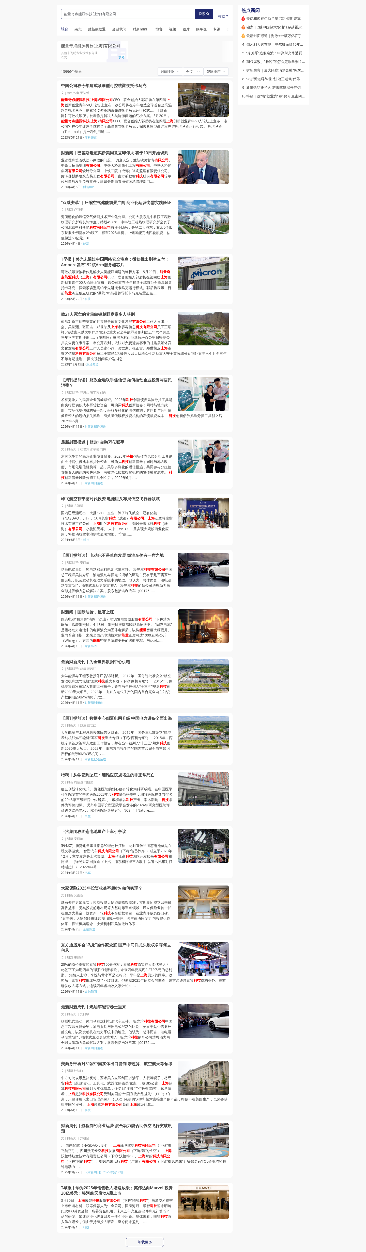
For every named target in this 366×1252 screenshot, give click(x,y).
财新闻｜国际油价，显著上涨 (87, 612)
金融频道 (89, 929)
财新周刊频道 (94, 483)
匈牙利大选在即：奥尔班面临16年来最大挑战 (282, 44)
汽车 (88, 873)
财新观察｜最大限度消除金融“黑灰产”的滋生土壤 (285, 70)
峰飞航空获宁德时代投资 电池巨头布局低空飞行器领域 (110, 499)
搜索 (204, 14)
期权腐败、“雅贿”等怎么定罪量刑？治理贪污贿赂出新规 (290, 61)
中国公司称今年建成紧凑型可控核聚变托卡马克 (103, 85)
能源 (86, 243)
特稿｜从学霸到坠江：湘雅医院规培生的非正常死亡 (108, 775)
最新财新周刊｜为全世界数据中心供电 (95, 661)
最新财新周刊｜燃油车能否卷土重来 (93, 1007)
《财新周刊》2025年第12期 (104, 1172)
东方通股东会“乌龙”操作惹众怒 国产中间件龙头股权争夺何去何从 (116, 947)
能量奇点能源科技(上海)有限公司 (90, 45)
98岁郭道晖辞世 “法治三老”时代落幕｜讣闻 (280, 78)
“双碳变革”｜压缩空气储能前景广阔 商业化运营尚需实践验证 (116, 202)
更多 (121, 57)
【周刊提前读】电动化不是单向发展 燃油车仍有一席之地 (112, 555)
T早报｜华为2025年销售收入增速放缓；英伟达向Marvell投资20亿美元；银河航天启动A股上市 (117, 1190)
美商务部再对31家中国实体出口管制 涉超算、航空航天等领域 (116, 1063)
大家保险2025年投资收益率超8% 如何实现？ (101, 888)
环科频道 (91, 137)
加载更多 (145, 1242)
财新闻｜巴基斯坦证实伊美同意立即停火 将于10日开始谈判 (114, 153)
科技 (88, 299)
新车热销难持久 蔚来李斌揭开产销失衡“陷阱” (281, 87)
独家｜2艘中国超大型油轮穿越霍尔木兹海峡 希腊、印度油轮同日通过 (301, 27)
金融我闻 (91, 991)
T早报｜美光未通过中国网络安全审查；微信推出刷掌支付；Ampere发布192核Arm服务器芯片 (115, 262)
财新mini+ (90, 187)
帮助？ (223, 16)
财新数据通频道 (95, 426)
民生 (88, 816)
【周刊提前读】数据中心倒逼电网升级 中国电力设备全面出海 (116, 718)
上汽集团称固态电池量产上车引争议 (93, 831)
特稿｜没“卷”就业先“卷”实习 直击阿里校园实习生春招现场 (292, 96)
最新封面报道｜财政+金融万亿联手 (92, 442)
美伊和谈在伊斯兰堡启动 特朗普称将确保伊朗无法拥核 (289, 18)
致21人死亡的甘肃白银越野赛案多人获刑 (98, 314)
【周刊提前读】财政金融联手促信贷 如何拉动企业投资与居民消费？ (116, 382)
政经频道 (92, 364)
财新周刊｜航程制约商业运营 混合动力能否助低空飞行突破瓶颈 (116, 1128)
